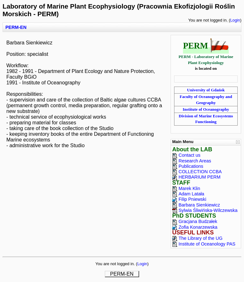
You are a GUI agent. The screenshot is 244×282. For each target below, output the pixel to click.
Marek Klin (189, 188)
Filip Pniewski (192, 199)
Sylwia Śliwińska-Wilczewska (208, 210)
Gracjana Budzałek (198, 221)
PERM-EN (15, 27)
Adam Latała (191, 193)
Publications (191, 166)
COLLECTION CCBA (200, 171)
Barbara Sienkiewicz (199, 204)
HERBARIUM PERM (199, 177)
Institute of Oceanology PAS (207, 243)
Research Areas (195, 160)
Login (235, 20)
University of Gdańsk (206, 90)
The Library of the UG (200, 238)
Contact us (189, 155)
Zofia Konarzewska (198, 227)
